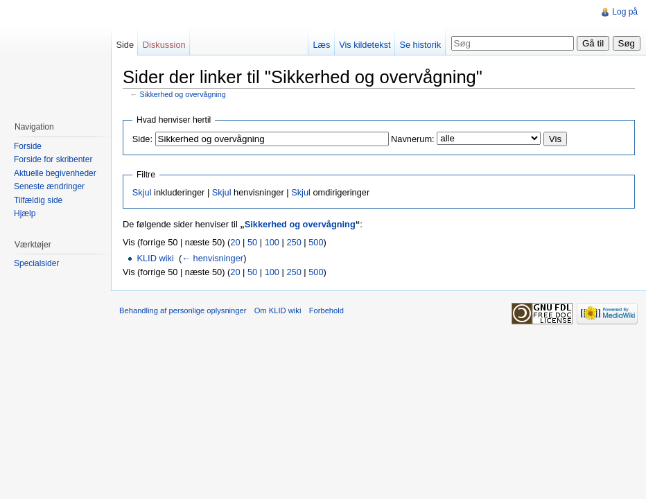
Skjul (142, 192)
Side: (142, 139)
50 (252, 242)
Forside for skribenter (53, 159)
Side (125, 45)
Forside (28, 146)
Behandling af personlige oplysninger (182, 310)
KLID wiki (155, 258)
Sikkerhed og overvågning (183, 94)
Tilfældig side (38, 200)
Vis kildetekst (364, 45)
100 (272, 242)
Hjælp (24, 213)
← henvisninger (212, 258)
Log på (625, 12)
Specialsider (36, 263)
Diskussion (164, 45)
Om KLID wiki (278, 310)
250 (293, 242)
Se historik (420, 45)
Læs (321, 45)
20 (235, 242)
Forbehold (326, 310)
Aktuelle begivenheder (55, 173)
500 (315, 242)
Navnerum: (413, 139)
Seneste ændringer (49, 186)
